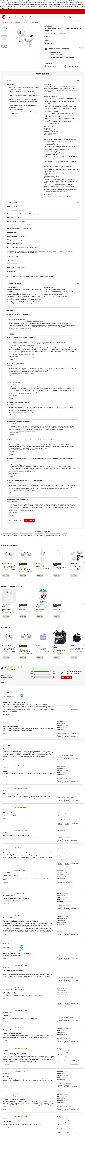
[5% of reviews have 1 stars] (42, 678)
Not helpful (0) (36, 321)
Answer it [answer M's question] (12, 333)
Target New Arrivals (5, 1)
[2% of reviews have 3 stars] (42, 674)
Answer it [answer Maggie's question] (12, 515)
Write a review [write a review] (66, 677)
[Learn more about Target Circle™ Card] (64, 53)
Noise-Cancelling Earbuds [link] (26, 535)
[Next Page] (82, 536)
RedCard (78, 6)
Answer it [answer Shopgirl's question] (12, 495)
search (64, 17)
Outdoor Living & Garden (65, 1)
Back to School (12, 6)
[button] (23, 564)
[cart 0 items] (81, 17)
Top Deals (24, 6)
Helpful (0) (29, 321)
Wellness (39, 2)
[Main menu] (9, 17)
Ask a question (29, 520)
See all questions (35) (14, 520)
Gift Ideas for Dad (16, 1)
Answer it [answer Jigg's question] (12, 378)
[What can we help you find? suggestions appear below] (39, 17)
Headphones (17, 22)
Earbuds (25, 22)
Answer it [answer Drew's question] (12, 476)
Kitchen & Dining (53, 1)
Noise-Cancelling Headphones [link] (53, 535)
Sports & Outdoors (27, 2)
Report (41, 321)
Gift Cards (26, 4)
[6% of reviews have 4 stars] (42, 673)
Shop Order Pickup (50, 6)
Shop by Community (50, 4)
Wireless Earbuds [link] (7, 535)
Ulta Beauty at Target (38, 4)
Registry (73, 6)
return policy (51, 296)
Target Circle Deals (32, 6)
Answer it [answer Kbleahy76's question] (12, 454)
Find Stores (6, 8)
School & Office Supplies (54, 2)
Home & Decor (44, 1)
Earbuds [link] (15, 535)
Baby (7, 2)
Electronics (67, 2)
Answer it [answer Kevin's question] (12, 359)
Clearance (71, 4)
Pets (30, 4)
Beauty (11, 2)
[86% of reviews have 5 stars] (42, 671)
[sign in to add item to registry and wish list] (81, 48)
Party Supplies (13, 4)
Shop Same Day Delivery (63, 6)
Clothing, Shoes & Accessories (31, 1)
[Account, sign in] (73, 17)
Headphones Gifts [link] (39, 535)
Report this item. (49, 276)
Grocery (75, 1)
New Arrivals (77, 4)
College (19, 6)
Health (34, 2)
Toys (63, 2)
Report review (74, 709)
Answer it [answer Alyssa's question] (12, 417)
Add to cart (48, 43)
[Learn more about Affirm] (64, 58)
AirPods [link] (64, 535)
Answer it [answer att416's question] (12, 435)
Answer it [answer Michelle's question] (12, 398)
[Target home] (4, 17)
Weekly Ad (41, 6)
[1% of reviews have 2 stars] (42, 676)
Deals (66, 4)
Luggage (44, 2)
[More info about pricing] (82, 36)
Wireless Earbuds (33, 22)
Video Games (75, 2)
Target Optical (60, 4)
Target (3, 22)
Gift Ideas (20, 4)
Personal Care (17, 2)
